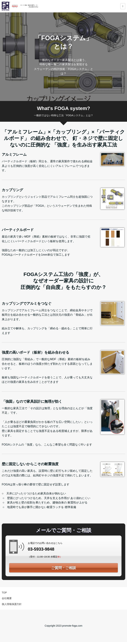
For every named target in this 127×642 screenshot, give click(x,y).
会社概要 (7, 598)
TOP (4, 592)
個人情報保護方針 (12, 604)
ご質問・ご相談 (63, 568)
